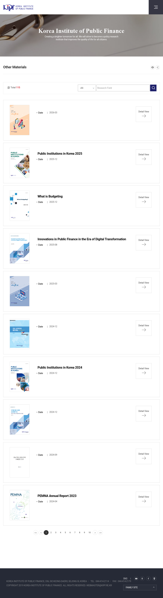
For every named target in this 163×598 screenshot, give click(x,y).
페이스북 (148, 578)
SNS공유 (158, 67)
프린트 (152, 67)
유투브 (154, 578)
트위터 (142, 578)
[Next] (95, 532)
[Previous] (41, 532)
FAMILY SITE (132, 587)
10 (90, 532)
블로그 (136, 578)
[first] (35, 532)
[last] (100, 532)
